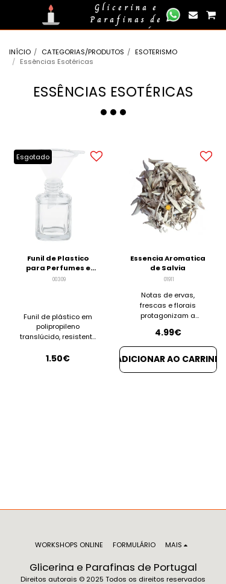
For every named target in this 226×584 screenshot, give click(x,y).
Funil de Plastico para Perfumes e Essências (58, 263)
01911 (169, 279)
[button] (13, 14)
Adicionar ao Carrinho (168, 359)
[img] (168, 194)
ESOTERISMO (156, 52)
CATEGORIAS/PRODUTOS (83, 52)
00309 (59, 279)
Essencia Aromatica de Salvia (168, 263)
